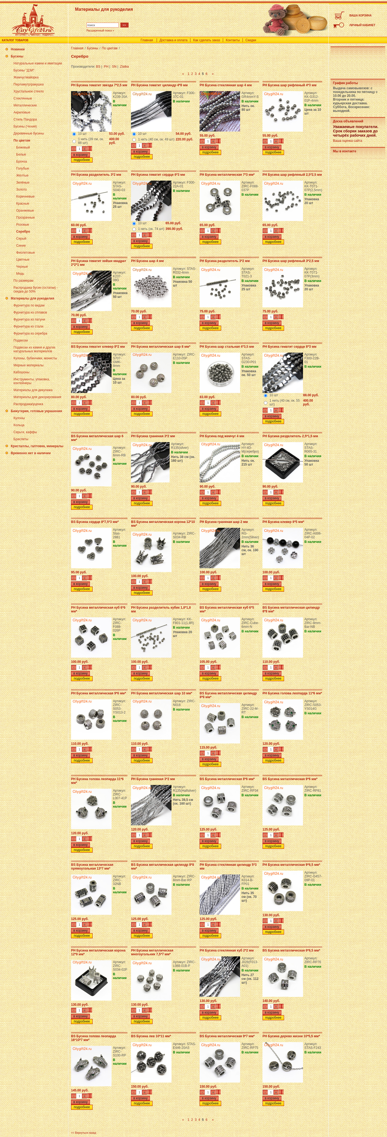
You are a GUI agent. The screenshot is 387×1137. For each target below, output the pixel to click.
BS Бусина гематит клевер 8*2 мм (98, 347)
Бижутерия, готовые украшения (36, 411)
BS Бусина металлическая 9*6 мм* (290, 779)
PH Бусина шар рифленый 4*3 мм (290, 85)
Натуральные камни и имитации (38, 63)
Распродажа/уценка (28, 404)
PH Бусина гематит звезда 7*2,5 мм (99, 85)
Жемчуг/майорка (26, 77)
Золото (21, 189)
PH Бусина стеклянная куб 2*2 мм (227, 950)
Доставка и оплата (174, 40)
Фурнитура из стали (28, 326)
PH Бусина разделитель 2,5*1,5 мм (290, 436)
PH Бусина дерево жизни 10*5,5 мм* (291, 1036)
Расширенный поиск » (100, 30)
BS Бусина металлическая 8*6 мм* (227, 779)
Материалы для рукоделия (32, 298)
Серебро (23, 231)
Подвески (21, 340)
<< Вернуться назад (83, 1132)
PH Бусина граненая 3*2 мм (153, 436)
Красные (22, 203)
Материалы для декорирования (37, 397)
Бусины (17, 56)
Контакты (233, 40)
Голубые (22, 168)
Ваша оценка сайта (347, 141)
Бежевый (23, 147)
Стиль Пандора (25, 119)
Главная (147, 40)
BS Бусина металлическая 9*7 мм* (227, 1036)
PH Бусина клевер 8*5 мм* (283, 522)
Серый (21, 238)
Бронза (21, 161)
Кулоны (19, 418)
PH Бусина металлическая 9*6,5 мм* (291, 865)
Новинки (18, 49)
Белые (21, 154)
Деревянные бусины (29, 133)
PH (106, 66)
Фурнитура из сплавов (30, 312)
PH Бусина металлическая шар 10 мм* (161, 693)
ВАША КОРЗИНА (360, 15)
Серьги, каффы (25, 432)
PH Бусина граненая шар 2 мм (224, 522)
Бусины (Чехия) (25, 126)
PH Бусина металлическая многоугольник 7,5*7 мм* (152, 952)
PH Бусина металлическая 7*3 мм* (227, 175)
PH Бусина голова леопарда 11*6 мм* (292, 693)
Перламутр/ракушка (29, 84)
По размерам (23, 280)
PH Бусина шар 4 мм (147, 261)
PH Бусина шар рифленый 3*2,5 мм (291, 261)
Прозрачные (25, 217)
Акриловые (22, 112)
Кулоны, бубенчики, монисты (35, 358)
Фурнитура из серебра (30, 333)
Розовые (22, 224)
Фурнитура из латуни (29, 319)
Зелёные (22, 182)
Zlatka (124, 66)
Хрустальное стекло (29, 91)
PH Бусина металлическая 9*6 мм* (98, 693)
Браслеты (21, 439)
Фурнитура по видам (29, 305)
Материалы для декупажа (33, 390)
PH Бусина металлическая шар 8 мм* (160, 347)
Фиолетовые (25, 252)
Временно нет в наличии (31, 453)
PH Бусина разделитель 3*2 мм (96, 175)
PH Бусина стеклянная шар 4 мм (226, 85)
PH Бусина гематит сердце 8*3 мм (290, 347)
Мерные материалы (28, 365)
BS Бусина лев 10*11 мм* (151, 1036)
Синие (21, 245)
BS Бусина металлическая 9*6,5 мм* (291, 950)
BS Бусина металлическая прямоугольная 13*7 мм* (92, 866)
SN (114, 66)
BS (98, 66)
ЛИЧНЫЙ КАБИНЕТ (362, 25)
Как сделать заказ (206, 40)
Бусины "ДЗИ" (24, 70)
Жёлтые (22, 175)
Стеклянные (23, 98)
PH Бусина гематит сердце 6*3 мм (158, 175)
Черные (22, 266)
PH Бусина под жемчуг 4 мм (222, 436)
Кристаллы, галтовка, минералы (37, 446)
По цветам (22, 140)
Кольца (19, 425)
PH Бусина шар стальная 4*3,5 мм (227, 347)
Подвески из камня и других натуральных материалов (34, 349)
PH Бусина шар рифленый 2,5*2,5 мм (292, 175)
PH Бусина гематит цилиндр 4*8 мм (159, 85)
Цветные (22, 259)
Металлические (25, 105)
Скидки (250, 40)
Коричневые (25, 196)
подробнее (82, 160)
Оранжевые (25, 210)
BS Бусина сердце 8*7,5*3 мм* (95, 522)
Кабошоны (21, 372)
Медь (20, 273)
